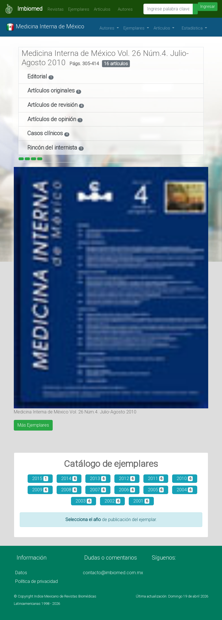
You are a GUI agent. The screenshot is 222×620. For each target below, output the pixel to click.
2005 (156, 489)
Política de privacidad (36, 581)
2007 (98, 489)
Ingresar (207, 6)
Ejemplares (78, 9)
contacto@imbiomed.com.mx (113, 572)
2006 (127, 489)
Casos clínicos (45, 133)
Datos (21, 572)
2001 (141, 501)
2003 (84, 501)
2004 (185, 489)
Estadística (193, 28)
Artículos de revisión (53, 104)
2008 (69, 489)
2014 (69, 478)
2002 (113, 501)
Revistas (54, 9)
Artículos (102, 9)
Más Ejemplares (33, 425)
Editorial (37, 76)
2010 (185, 478)
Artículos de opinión (52, 119)
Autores (124, 9)
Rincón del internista (53, 147)
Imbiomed (30, 8)
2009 (40, 489)
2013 (98, 478)
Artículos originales (51, 90)
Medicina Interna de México (45, 27)
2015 (40, 478)
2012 (127, 478)
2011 (156, 478)
